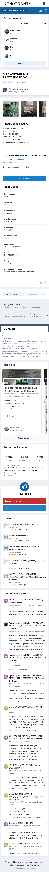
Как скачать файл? (13, 501)
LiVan (6, 394)
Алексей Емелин (22, 663)
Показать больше (24, 63)
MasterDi (18, 605)
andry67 (18, 846)
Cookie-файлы (33, 865)
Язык (8, 862)
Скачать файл (24, 178)
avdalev (13, 473)
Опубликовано (32, 631)
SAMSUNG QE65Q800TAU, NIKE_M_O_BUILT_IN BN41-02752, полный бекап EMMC (26, 797)
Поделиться (12, 294)
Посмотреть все (24, 438)
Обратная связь (17, 865)
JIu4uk (17, 770)
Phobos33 (19, 802)
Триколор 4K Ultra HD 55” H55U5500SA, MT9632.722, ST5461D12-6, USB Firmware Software (27, 626)
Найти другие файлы (17, 92)
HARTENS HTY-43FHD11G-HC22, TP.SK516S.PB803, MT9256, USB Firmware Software (27, 577)
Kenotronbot (15, 30)
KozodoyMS (22, 89)
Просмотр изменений (15, 159)
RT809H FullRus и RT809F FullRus (23, 525)
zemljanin (18, 710)
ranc (12, 55)
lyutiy (12, 47)
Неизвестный (20, 566)
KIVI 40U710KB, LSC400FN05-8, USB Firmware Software (21, 389)
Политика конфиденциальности (27, 862)
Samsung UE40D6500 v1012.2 (21, 823)
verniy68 (13, 39)
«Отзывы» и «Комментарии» (18, 508)
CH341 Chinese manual (18, 536)
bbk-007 (18, 826)
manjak (18, 552)
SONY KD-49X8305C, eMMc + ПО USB (25, 707)
